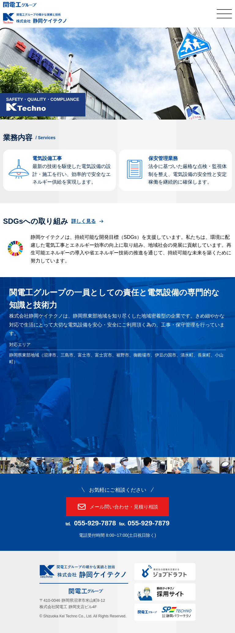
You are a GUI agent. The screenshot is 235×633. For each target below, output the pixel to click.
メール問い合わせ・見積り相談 (117, 507)
